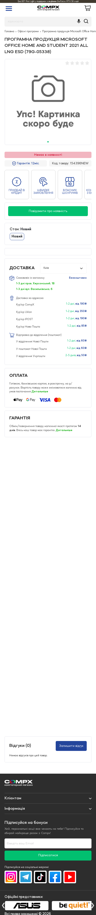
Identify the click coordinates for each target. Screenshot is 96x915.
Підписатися (48, 855)
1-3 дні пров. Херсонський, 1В (35, 283)
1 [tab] (48, 141)
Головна (9, 31)
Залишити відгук (71, 746)
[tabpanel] (48, 102)
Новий (17, 236)
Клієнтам (13, 798)
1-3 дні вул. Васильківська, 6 (34, 289)
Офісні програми (28, 31)
